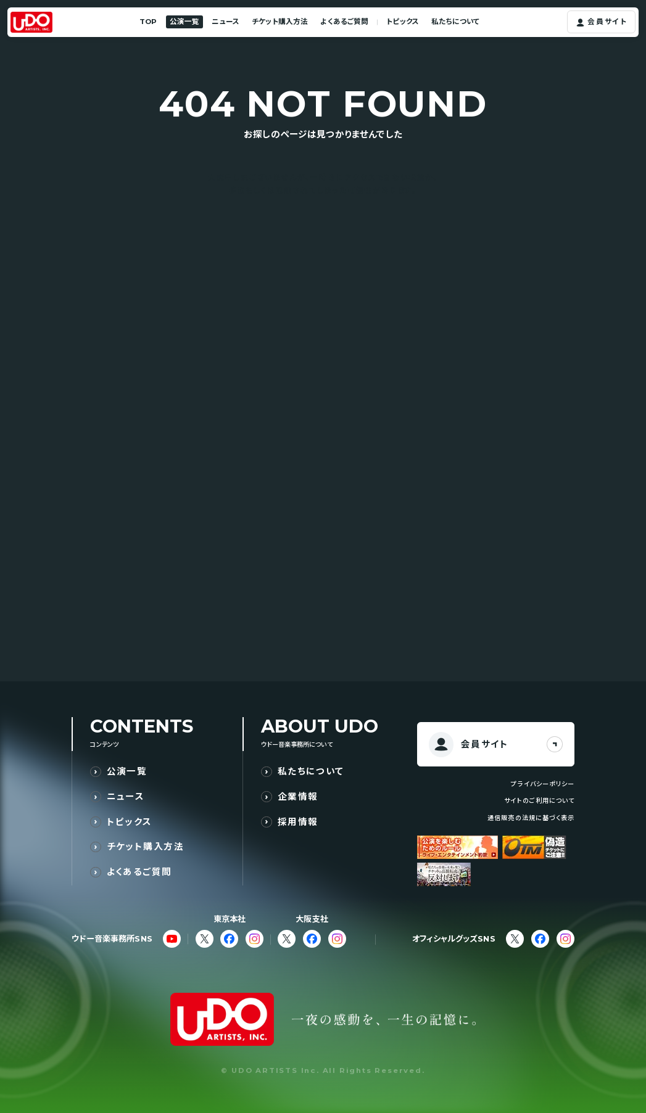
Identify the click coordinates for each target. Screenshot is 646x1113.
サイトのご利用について (539, 801)
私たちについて (455, 21)
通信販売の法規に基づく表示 (530, 818)
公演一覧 (184, 21)
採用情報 (298, 821)
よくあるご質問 (344, 21)
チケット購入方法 (280, 21)
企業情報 (298, 796)
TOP (148, 21)
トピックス (402, 21)
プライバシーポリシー (542, 784)
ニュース (225, 21)
